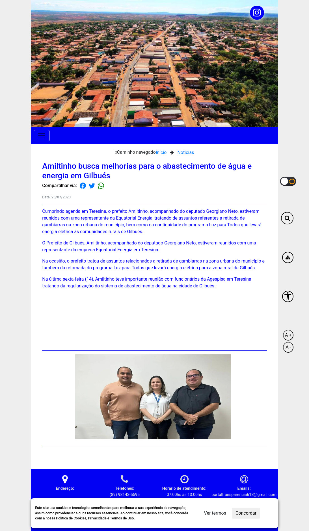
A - (288, 347)
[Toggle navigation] (41, 135)
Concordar (245, 513)
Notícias (185, 152)
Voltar (259, 455)
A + (288, 335)
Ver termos (215, 513)
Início (161, 152)
